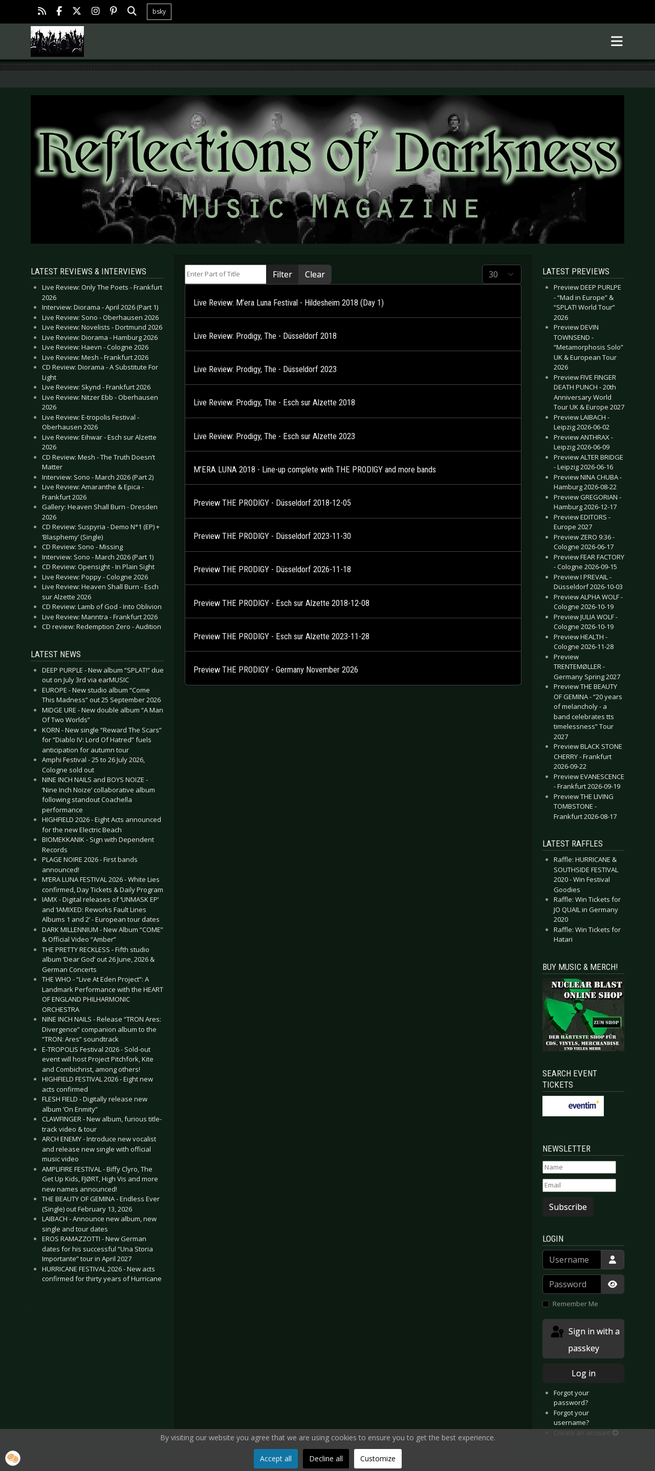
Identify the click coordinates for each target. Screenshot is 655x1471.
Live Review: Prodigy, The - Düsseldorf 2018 (265, 336)
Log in (584, 1373)
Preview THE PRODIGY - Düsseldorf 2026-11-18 (272, 569)
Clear (315, 274)
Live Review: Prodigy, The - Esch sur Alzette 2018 (274, 402)
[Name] (579, 1167)
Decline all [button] (326, 1458)
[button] (12, 1458)
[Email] (579, 1185)
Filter (282, 274)
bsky (159, 11)
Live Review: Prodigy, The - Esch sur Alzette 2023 (274, 436)
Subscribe (568, 1207)
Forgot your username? (571, 1417)
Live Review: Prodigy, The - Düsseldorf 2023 (265, 369)
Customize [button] (378, 1458)
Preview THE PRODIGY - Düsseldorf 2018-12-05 (272, 503)
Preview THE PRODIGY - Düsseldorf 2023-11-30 (272, 536)
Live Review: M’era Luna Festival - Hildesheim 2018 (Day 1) (288, 303)
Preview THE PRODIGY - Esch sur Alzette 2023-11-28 (281, 636)
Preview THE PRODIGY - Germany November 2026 (275, 670)
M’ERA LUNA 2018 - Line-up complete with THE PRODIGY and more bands (314, 469)
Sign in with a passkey (584, 1339)
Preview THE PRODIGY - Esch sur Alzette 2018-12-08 (281, 603)
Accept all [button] (276, 1458)
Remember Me (575, 1303)
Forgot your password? (571, 1398)
